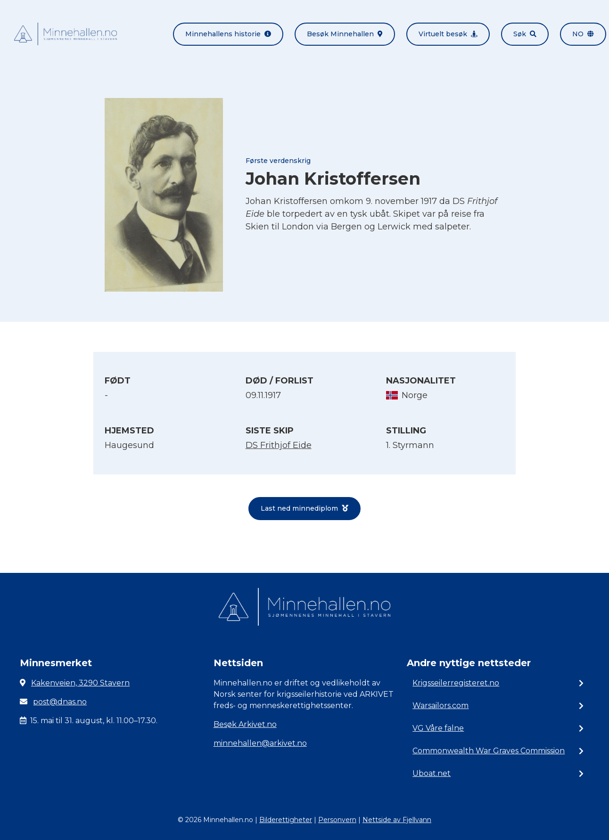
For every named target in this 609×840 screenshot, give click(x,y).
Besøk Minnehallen (345, 34)
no (583, 34)
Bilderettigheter (285, 820)
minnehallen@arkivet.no (260, 743)
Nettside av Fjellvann (396, 820)
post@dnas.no (60, 701)
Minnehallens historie (228, 34)
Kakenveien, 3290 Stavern (80, 682)
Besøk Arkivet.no (245, 724)
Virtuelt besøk (448, 34)
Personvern (337, 820)
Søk (524, 34)
